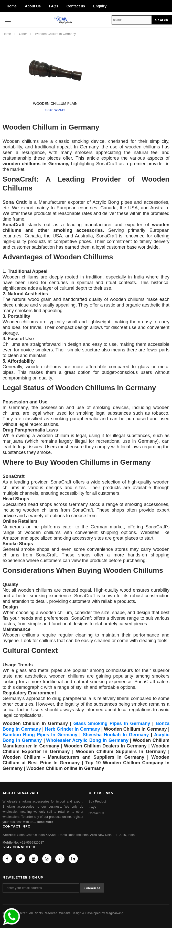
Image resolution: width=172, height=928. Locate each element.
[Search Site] (132, 19)
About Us (33, 6)
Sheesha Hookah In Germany (116, 734)
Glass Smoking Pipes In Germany (111, 723)
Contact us (76, 6)
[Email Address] (41, 888)
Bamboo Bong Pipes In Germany (40, 734)
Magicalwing (114, 913)
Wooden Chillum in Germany (55, 34)
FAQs (53, 6)
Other (23, 34)
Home (12, 6)
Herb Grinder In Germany (72, 729)
